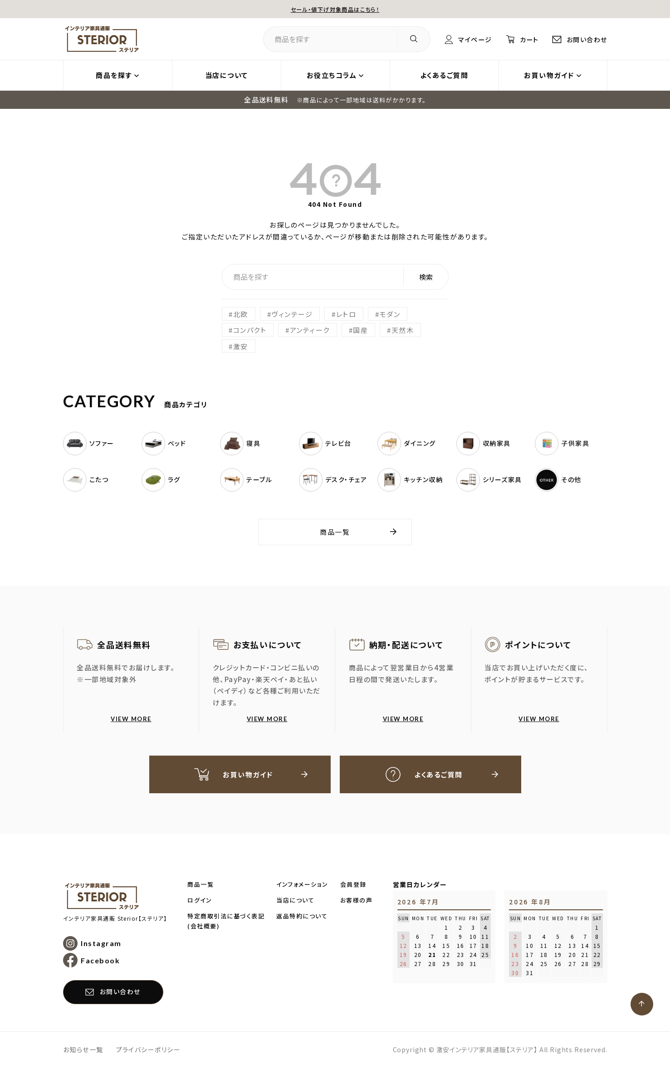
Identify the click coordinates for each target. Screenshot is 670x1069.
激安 (240, 346)
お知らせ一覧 (83, 1050)
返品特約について (302, 917)
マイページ (468, 39)
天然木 (402, 330)
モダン (390, 314)
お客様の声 (356, 901)
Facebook (100, 961)
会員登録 (353, 885)
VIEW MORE (131, 718)
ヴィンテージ (292, 314)
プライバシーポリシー (148, 1050)
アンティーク (310, 330)
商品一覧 (335, 532)
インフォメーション (302, 885)
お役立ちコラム (332, 75)
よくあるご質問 (444, 75)
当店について (226, 75)
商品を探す (114, 75)
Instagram (101, 944)
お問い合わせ (585, 39)
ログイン (199, 901)
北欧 (240, 314)
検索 (426, 277)
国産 (360, 330)
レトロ (346, 314)
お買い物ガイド (549, 75)
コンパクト (250, 330)
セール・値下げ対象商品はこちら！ (335, 9)
